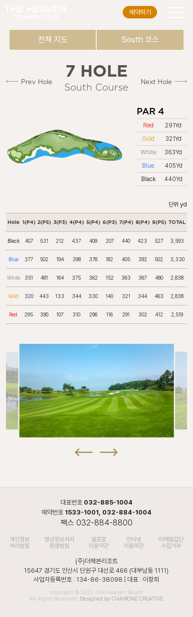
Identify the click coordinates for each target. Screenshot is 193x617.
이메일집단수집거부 (171, 542)
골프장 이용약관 (99, 542)
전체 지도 (53, 39)
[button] (84, 447)
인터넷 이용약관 (134, 542)
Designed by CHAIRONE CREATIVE (121, 599)
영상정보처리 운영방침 (59, 542)
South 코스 (140, 39)
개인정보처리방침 (19, 542)
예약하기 (140, 12)
